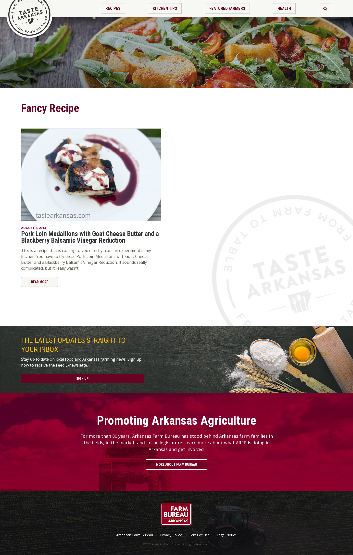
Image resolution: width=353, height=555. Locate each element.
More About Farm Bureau (176, 464)
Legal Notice (227, 535)
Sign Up (82, 379)
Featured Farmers (227, 8)
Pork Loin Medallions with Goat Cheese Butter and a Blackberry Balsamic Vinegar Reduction (90, 237)
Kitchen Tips (165, 8)
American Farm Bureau (134, 535)
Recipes (112, 8)
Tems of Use (199, 535)
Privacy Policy (171, 535)
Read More (39, 282)
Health (284, 8)
